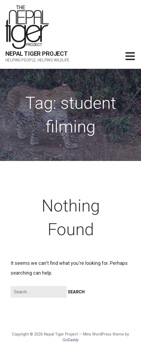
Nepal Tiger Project (36, 53)
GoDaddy (71, 340)
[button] (133, 59)
